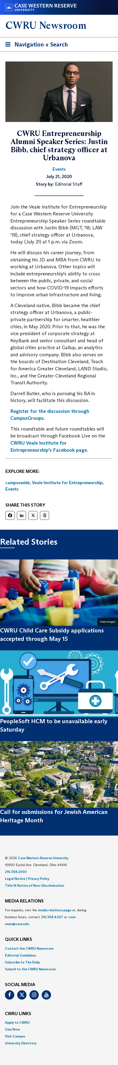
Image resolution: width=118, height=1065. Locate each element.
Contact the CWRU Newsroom (29, 948)
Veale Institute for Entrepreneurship (67, 482)
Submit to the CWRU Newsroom (30, 969)
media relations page (54, 910)
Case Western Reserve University (43, 858)
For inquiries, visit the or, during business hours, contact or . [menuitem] (45, 917)
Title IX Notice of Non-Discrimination (34, 885)
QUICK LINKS (18, 939)
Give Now (12, 1029)
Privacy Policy (38, 878)
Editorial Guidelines (20, 955)
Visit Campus (15, 1036)
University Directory (21, 1043)
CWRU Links (18, 1013)
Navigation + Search (35, 45)
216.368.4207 (52, 917)
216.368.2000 (16, 872)
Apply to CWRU (17, 1022)
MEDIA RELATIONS (24, 901)
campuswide (17, 482)
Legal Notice (15, 878)
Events (12, 489)
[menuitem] (59, 948)
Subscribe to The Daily (22, 962)
